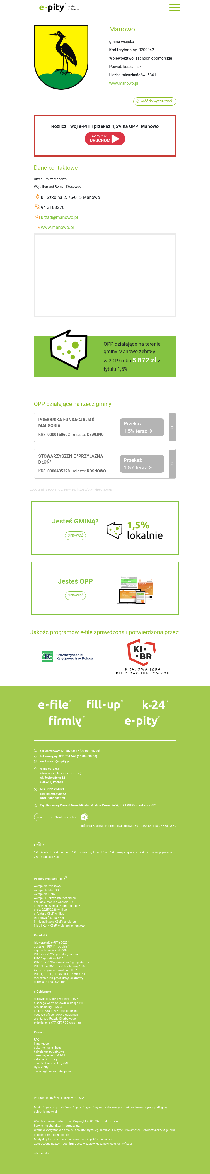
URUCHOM (100, 138)
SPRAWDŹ (75, 535)
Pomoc (39, 1032)
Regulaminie (101, 1130)
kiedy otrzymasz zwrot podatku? (55, 970)
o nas (65, 852)
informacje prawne (159, 852)
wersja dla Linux (44, 894)
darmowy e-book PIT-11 (49, 1055)
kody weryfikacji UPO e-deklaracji (56, 1015)
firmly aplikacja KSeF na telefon (55, 922)
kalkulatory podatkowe (49, 1051)
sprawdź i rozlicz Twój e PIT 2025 (56, 999)
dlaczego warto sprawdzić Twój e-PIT (59, 1003)
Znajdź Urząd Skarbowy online (57, 817)
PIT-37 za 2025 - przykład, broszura (57, 954)
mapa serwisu (50, 857)
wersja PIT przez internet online (55, 898)
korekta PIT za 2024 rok (50, 982)
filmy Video (41, 1044)
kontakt (46, 852)
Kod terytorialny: (123, 50)
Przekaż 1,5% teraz (135, 427)
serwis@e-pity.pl (58, 761)
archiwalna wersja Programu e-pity (57, 906)
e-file (39, 844)
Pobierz (50, 878)
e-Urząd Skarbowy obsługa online (56, 1011)
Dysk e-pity (41, 1067)
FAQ (37, 1039)
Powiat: (115, 66)
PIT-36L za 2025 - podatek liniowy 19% (59, 966)
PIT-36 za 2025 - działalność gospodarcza (62, 962)
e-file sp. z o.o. (111, 1121)
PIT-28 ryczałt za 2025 (49, 958)
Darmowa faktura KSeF (49, 918)
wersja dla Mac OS (46, 890)
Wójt (37, 187)
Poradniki (40, 935)
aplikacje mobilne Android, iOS (54, 902)
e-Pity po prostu (59, 7)
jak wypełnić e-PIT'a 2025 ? (52, 942)
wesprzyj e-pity (127, 852)
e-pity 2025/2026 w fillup (50, 910)
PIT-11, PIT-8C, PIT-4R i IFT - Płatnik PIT (59, 974)
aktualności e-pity (45, 1059)
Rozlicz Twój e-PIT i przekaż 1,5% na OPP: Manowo (105, 126)
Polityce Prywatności (126, 1130)
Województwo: (122, 58)
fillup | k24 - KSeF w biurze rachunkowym (61, 925)
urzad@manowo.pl (59, 217)
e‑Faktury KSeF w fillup (49, 913)
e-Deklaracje (42, 991)
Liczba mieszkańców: (128, 75)
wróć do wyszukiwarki (157, 101)
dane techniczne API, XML (51, 1063)
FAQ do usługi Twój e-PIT (50, 1007)
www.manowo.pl (123, 83)
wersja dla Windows (47, 886)
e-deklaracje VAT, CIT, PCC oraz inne (58, 1022)
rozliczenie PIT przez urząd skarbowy (58, 978)
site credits (41, 1153)
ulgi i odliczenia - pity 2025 (51, 950)
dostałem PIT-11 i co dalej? (52, 946)
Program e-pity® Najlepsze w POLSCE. (59, 1098)
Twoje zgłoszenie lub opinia (52, 1071)
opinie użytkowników (93, 852)
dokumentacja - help (47, 1047)
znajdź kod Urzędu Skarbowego (55, 1018)
